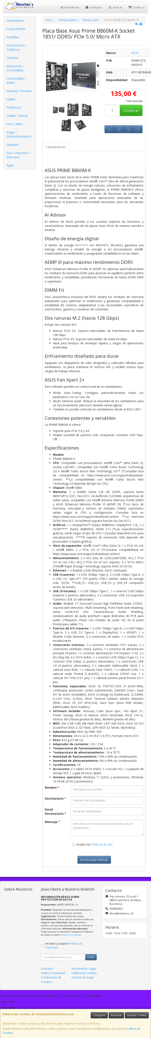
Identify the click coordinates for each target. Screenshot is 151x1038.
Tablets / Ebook (16, 116)
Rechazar (116, 1015)
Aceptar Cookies (136, 1015)
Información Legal (83, 969)
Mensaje (52, 822)
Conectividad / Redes (15, 81)
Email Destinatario (55, 811)
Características (55, 147)
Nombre (52, 787)
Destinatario (55, 798)
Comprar (131, 110)
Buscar (115, 7)
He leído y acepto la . (63, 945)
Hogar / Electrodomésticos (18, 134)
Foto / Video (14, 124)
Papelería (12, 145)
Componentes (15, 29)
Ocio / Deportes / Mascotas (18, 155)
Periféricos (13, 107)
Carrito (136, 7)
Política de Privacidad (71, 934)
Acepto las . (94, 844)
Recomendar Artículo (94, 860)
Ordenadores (15, 21)
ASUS (134, 53)
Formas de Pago (82, 977)
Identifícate (69, 7)
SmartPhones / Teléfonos (16, 47)
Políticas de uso (101, 844)
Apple (10, 165)
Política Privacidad (53, 973)
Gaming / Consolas (19, 91)
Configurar (99, 1015)
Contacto (93, 7)
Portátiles (12, 37)
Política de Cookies (84, 973)
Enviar (90, 957)
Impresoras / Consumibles (15, 68)
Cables (10, 99)
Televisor (12, 58)
